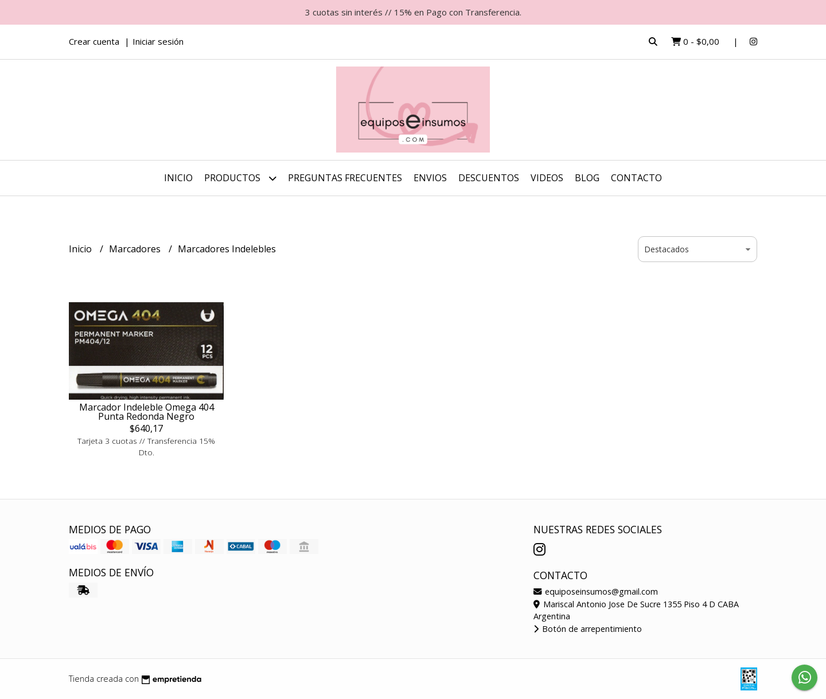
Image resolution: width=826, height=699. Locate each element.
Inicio (178, 177)
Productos (240, 178)
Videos (547, 177)
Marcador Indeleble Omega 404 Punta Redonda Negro (146, 412)
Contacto (636, 177)
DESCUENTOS (488, 177)
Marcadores (136, 249)
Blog (587, 177)
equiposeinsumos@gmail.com (595, 591)
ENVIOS (430, 177)
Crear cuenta (94, 41)
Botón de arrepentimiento (587, 628)
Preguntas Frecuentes (345, 177)
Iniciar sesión (158, 41)
